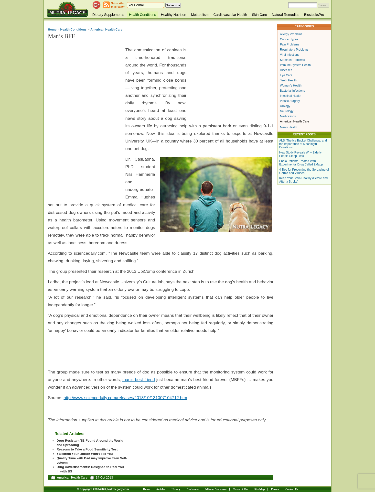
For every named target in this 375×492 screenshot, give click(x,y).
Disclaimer (193, 489)
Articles (160, 489)
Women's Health (290, 85)
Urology (285, 106)
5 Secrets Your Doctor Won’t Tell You (84, 454)
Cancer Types (289, 39)
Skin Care (259, 15)
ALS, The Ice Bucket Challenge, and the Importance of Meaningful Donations (303, 144)
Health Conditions (142, 15)
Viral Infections (289, 54)
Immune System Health (295, 65)
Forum (275, 489)
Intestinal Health (290, 96)
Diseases (286, 70)
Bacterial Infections (292, 90)
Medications (288, 116)
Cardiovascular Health (230, 15)
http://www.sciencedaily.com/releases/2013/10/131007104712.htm (125, 397)
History (175, 489)
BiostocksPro (314, 15)
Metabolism (200, 15)
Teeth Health (288, 80)
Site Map (259, 489)
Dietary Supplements (108, 15)
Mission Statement (216, 489)
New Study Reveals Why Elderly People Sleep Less (300, 154)
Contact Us (291, 489)
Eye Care (286, 75)
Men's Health (288, 127)
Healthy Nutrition (173, 15)
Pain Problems (289, 44)
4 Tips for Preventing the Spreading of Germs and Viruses (304, 171)
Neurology (286, 111)
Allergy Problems (291, 34)
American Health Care (106, 29)
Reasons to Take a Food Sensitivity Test (87, 449)
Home (52, 29)
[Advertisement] (84, 117)
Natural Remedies (285, 15)
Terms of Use (240, 489)
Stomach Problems (292, 60)
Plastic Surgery (290, 101)
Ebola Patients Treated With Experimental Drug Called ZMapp (301, 162)
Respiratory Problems (294, 49)
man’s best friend (138, 379)
